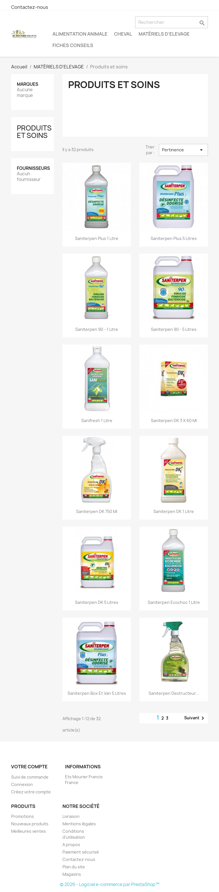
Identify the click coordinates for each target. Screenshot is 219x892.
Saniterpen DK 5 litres (96, 602)
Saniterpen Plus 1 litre (96, 238)
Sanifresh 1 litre (96, 420)
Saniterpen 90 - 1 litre (96, 329)
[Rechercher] (171, 22)
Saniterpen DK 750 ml (96, 511)
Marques (27, 84)
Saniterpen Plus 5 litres (174, 238)
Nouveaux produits (29, 823)
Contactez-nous (29, 7)
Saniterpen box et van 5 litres (97, 693)
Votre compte (29, 766)
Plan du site (73, 866)
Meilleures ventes (28, 831)
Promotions (22, 816)
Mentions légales (79, 823)
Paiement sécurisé (80, 852)
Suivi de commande (29, 777)
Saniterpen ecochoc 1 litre (174, 602)
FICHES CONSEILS (72, 45)
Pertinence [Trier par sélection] (183, 149)
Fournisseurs (33, 168)
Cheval (123, 34)
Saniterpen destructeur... (174, 693)
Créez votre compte (31, 792)
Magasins (71, 874)
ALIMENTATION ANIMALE (80, 34)
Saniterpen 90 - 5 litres (173, 329)
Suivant (195, 718)
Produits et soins (34, 131)
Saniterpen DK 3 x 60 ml (174, 420)
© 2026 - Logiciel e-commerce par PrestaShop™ (109, 884)
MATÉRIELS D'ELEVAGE (164, 34)
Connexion (22, 784)
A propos (71, 844)
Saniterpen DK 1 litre (173, 511)
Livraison (71, 816)
